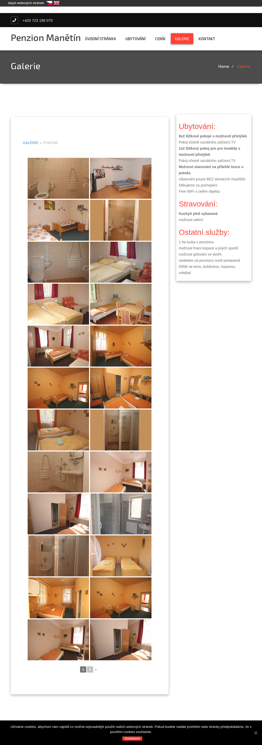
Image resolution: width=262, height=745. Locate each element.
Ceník (160, 38)
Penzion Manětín (46, 37)
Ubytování (135, 38)
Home (223, 66)
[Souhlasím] (255, 732)
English (56, 3)
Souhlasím (132, 738)
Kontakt (207, 38)
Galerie (182, 38)
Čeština (49, 3)
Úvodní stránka (100, 38)
